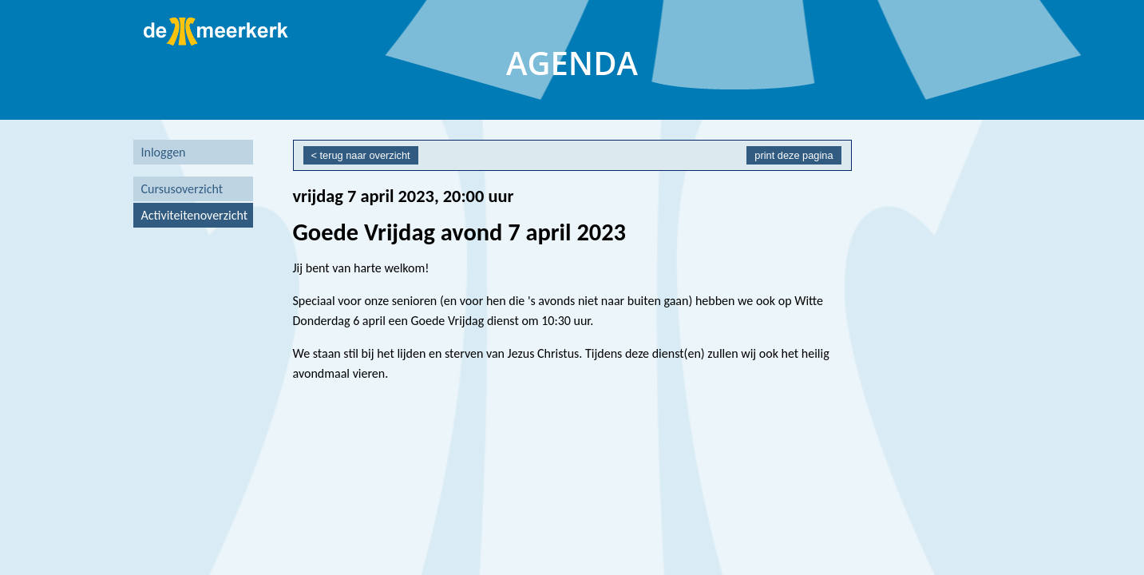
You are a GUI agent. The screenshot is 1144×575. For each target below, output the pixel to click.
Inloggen (163, 152)
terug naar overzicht (365, 155)
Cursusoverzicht (182, 188)
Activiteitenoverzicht (194, 215)
